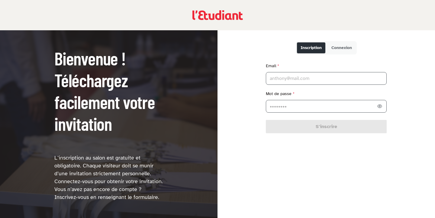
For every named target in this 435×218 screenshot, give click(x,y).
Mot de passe (280, 93)
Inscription (311, 47)
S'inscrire (326, 127)
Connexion (341, 47)
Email (272, 65)
